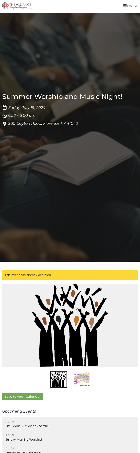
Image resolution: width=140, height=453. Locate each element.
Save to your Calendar (23, 397)
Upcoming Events (19, 411)
